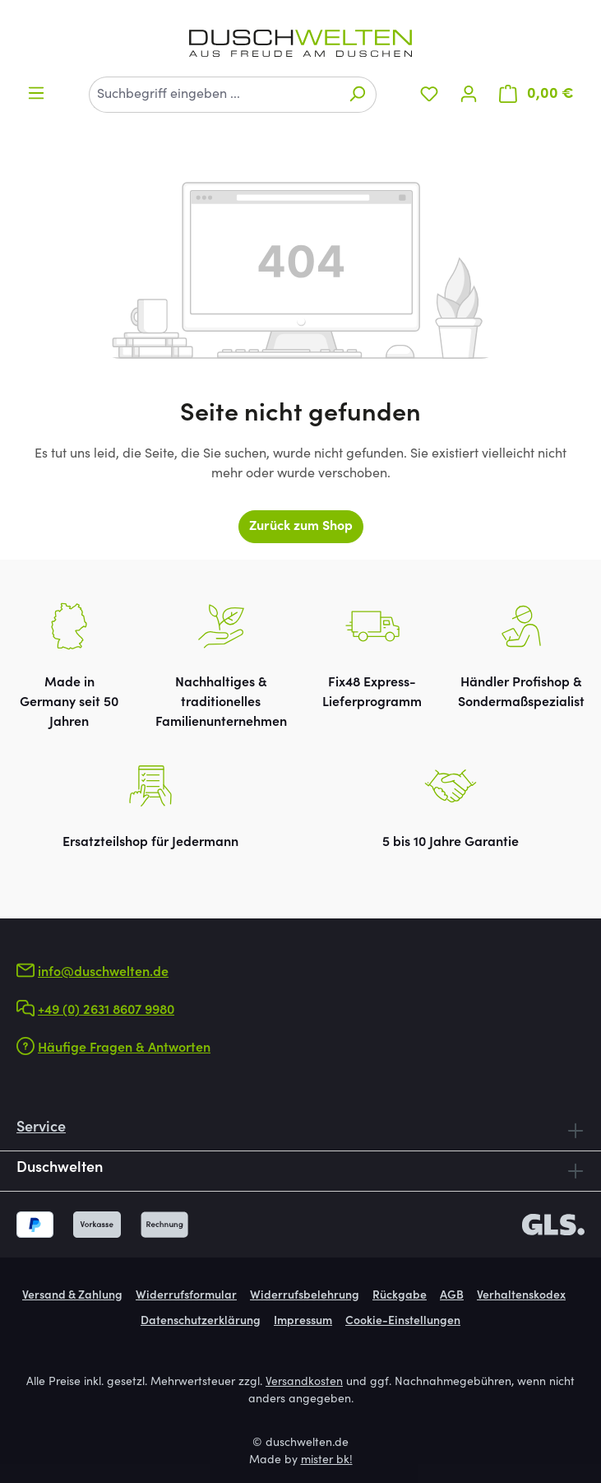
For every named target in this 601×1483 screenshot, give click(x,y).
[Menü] (36, 93)
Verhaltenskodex (521, 1296)
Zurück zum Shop (301, 526)
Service (41, 1128)
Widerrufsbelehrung (304, 1296)
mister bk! (327, 1461)
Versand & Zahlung (72, 1296)
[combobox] (214, 95)
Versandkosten (304, 1382)
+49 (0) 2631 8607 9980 (106, 1010)
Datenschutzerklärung (201, 1321)
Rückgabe (399, 1296)
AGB (452, 1296)
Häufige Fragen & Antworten (124, 1048)
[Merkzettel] (429, 94)
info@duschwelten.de (103, 972)
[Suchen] (357, 95)
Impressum (303, 1321)
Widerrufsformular (186, 1296)
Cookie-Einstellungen (402, 1321)
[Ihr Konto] (468, 94)
